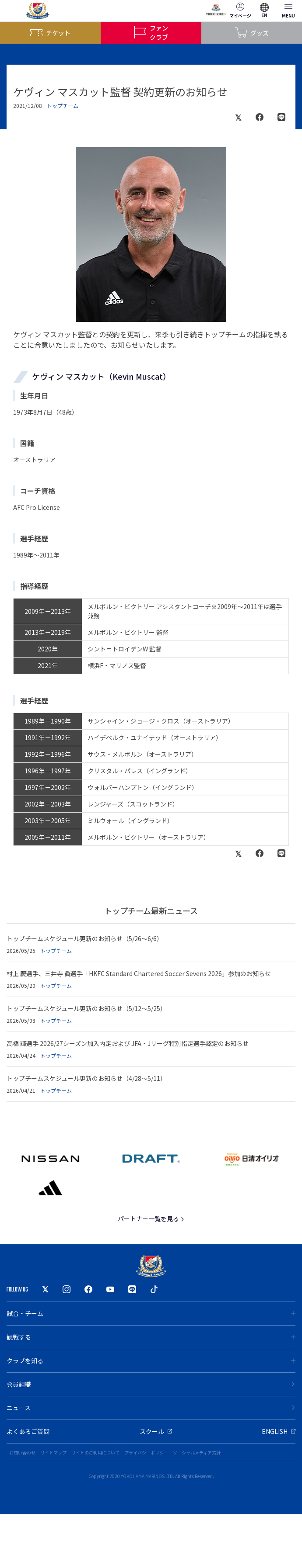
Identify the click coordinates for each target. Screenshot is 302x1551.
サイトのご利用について (95, 1452)
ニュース (151, 1407)
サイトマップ (53, 1452)
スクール (156, 1431)
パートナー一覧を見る (151, 1218)
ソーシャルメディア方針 (197, 1452)
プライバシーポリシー (146, 1452)
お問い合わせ (22, 1452)
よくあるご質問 (28, 1431)
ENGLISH (278, 1431)
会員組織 (151, 1384)
